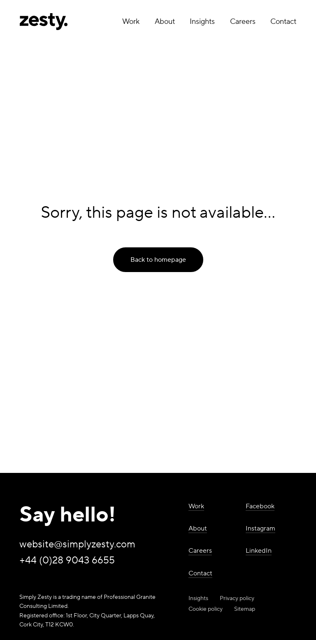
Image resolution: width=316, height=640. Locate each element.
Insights (202, 21)
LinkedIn (259, 551)
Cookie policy (205, 609)
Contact (283, 21)
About (165, 21)
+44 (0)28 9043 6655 (67, 561)
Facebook (260, 506)
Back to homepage (158, 259)
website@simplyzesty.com (77, 545)
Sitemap (244, 609)
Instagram (260, 528)
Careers (243, 21)
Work (130, 21)
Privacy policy (237, 598)
